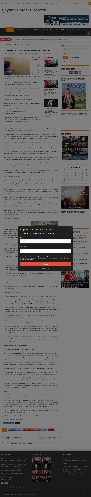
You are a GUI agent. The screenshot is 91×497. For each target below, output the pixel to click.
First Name (23, 247)
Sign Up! (45, 264)
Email (22, 237)
